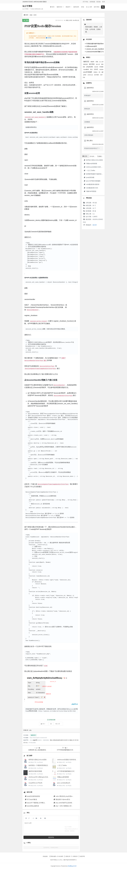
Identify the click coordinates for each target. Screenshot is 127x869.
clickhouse (90, 74)
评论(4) (40, 762)
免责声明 (81, 856)
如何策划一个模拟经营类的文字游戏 (40, 765)
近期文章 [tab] (85, 156)
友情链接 (92, 1)
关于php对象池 (31, 799)
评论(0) (68, 762)
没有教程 (87, 122)
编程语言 (60, 7)
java (85, 74)
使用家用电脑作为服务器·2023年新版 (96, 174)
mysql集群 (86, 69)
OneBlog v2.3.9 (72, 866)
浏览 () (69, 20)
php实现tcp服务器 (32, 806)
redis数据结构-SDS (91, 188)
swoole (96, 67)
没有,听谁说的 (88, 135)
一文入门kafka (62, 765)
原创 (26, 20)
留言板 (98, 1)
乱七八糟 (89, 7)
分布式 (96, 69)
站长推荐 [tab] (93, 156)
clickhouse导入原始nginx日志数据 (40, 777)
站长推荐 (60, 856)
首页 (52, 7)
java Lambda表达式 (63, 783)
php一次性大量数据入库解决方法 (65, 806)
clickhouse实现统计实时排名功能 (68, 759)
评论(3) (40, 768)
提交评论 (51, 837)
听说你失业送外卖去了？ (92, 148)
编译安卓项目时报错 (35, 771)
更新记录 (67, 856)
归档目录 (74, 856)
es (100, 72)
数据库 (68, 7)
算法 (91, 69)
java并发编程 (87, 72)
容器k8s (96, 72)
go (102, 72)
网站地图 (52, 856)
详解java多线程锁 (63, 777)
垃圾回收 (101, 69)
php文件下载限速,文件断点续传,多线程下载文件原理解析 (44, 803)
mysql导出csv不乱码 (35, 783)
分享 (57, 724)
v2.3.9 (94, 225)
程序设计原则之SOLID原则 (37, 759)
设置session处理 (91, 46)
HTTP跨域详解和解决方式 (65, 771)
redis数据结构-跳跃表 (91, 184)
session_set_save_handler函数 (95, 49)
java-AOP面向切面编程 (92, 181)
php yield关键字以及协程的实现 (64, 803)
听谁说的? (87, 95)
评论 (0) (76, 20)
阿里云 (55, 860)
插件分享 (98, 64)
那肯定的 (87, 108)
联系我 (48, 38)
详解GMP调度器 (90, 191)
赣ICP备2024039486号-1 (70, 860)
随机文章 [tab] (100, 156)
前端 (82, 7)
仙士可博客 (27, 6)
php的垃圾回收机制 (32, 796)
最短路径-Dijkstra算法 (61, 799)
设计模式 (96, 74)
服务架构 (76, 7)
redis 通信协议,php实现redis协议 (65, 796)
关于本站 (85, 1)
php (31, 15)
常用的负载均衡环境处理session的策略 (97, 43)
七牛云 (61, 860)
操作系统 (96, 7)
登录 (103, 1)
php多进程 (89, 67)
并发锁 (101, 67)
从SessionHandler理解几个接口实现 (97, 51)
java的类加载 (89, 177)
